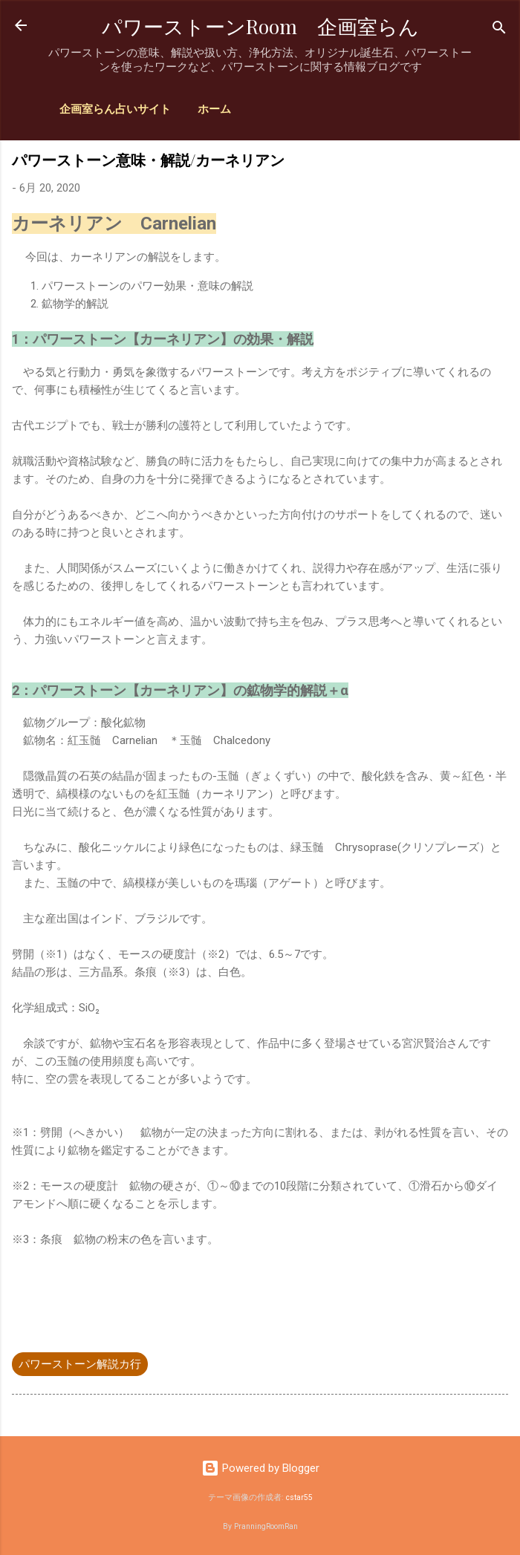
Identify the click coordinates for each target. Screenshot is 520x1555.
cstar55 (299, 1497)
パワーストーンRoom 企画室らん (260, 26)
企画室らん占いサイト (115, 109)
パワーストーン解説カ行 (80, 1364)
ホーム (214, 109)
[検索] (499, 30)
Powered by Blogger (260, 1468)
